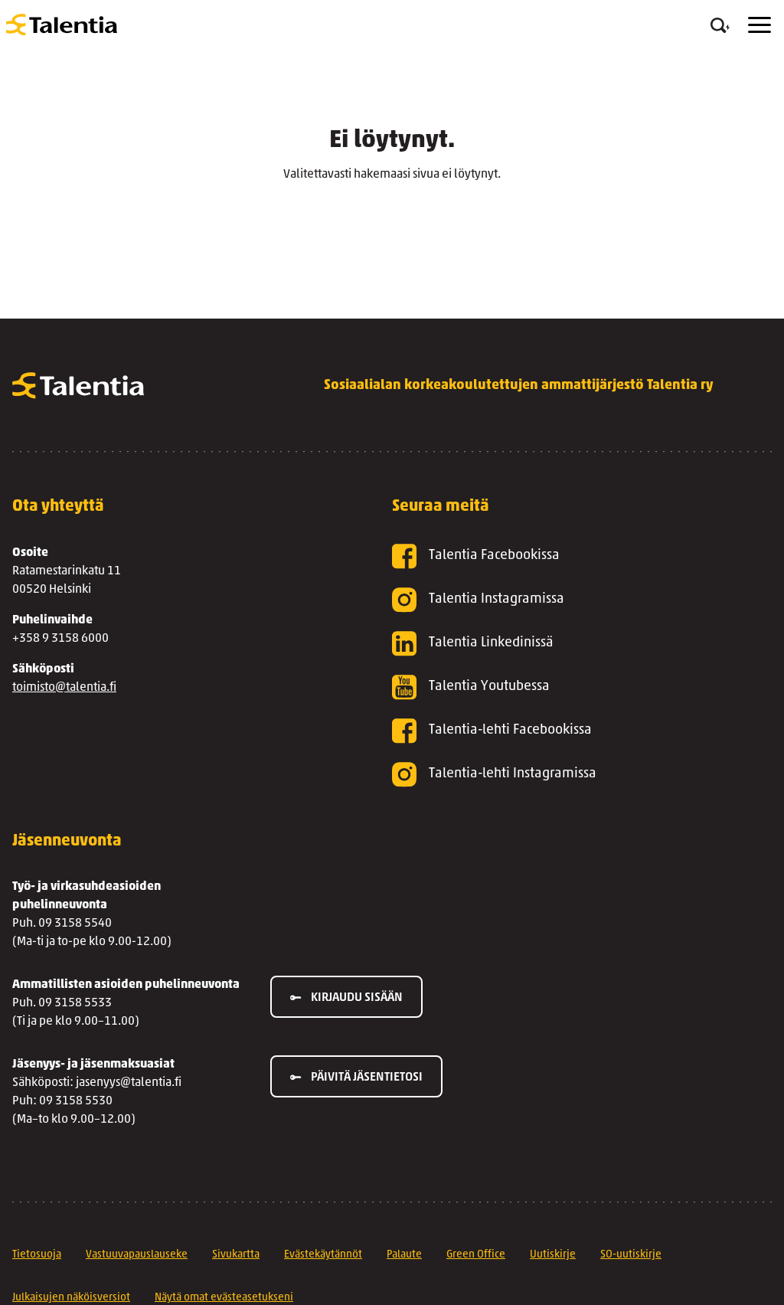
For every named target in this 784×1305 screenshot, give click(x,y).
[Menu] (759, 25)
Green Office (475, 1255)
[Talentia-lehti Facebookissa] (557, 731)
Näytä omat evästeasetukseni (224, 1297)
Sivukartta (236, 1255)
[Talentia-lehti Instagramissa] (557, 774)
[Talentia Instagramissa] (557, 600)
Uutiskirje (553, 1255)
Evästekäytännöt (323, 1255)
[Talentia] (61, 24)
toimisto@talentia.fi (64, 688)
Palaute (404, 1255)
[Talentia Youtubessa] (557, 687)
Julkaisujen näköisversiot (71, 1297)
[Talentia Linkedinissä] (557, 643)
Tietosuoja (36, 1255)
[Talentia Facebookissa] (557, 556)
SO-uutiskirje (631, 1255)
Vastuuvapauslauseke (137, 1255)
